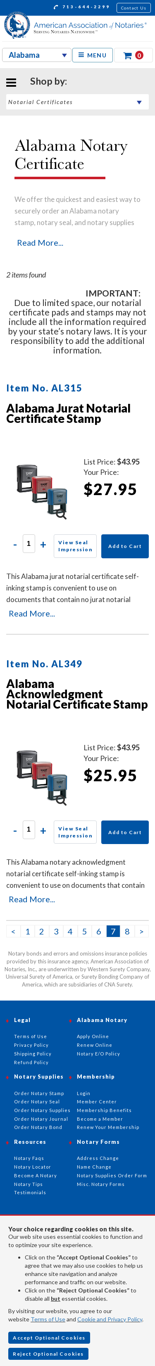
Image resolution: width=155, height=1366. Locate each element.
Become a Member (100, 1119)
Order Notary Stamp (39, 1093)
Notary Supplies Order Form (112, 1175)
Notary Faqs (29, 1158)
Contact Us (134, 7)
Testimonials (30, 1192)
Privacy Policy (31, 1045)
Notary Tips (28, 1184)
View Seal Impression (75, 546)
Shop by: (48, 81)
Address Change (98, 1158)
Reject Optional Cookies (48, 1354)
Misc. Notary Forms (101, 1184)
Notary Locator (32, 1166)
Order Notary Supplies (42, 1110)
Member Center (97, 1101)
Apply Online (93, 1036)
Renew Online (94, 1045)
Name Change (94, 1166)
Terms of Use (48, 1319)
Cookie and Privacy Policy (109, 1319)
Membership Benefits (104, 1110)
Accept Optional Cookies (49, 1338)
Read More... (40, 242)
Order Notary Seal (37, 1101)
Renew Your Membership (108, 1127)
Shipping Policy (33, 1053)
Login (84, 1093)
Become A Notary (35, 1175)
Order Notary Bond (38, 1127)
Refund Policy (31, 1062)
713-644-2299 (82, 8)
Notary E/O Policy (98, 1053)
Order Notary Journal (41, 1119)
